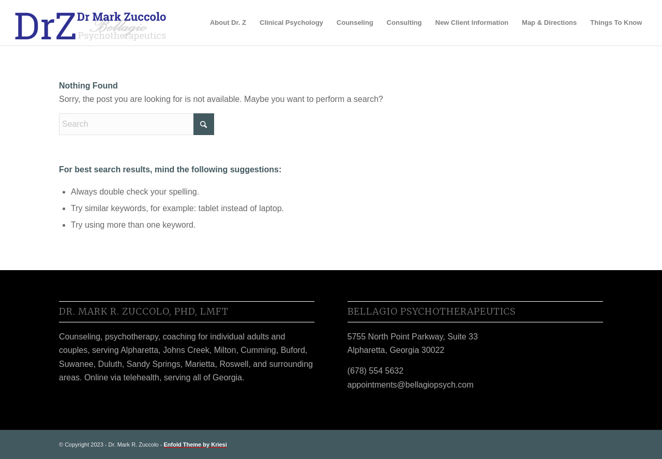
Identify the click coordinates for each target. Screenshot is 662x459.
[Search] (136, 124)
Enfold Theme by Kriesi (195, 444)
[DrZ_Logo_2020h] (91, 23)
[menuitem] (228, 23)
